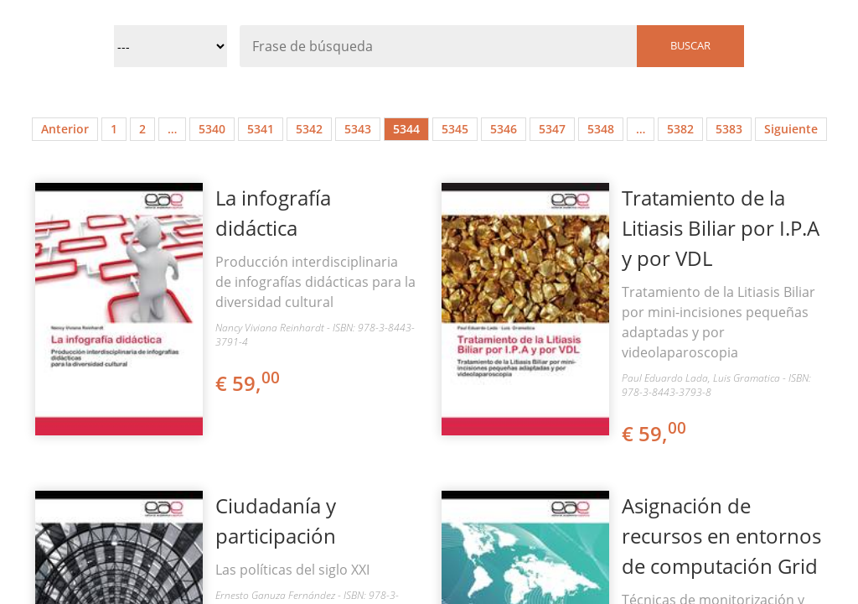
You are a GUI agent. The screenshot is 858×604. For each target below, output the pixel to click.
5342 (309, 129)
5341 (260, 129)
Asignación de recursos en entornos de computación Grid (721, 536)
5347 (552, 129)
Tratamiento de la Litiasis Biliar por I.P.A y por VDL (720, 228)
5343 (357, 129)
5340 (212, 129)
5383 (729, 129)
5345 (455, 129)
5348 (600, 129)
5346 (503, 129)
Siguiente (791, 129)
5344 (406, 129)
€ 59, (248, 383)
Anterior (65, 129)
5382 (680, 129)
